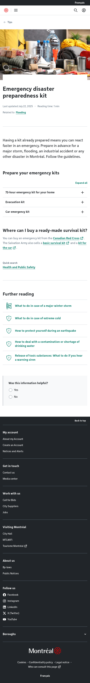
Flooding (21, 112)
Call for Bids (9, 500)
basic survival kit (54, 243)
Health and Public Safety (19, 267)
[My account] (83, 10)
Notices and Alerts (13, 451)
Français (80, 2)
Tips (9, 22)
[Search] (75, 10)
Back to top (80, 420)
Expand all (81, 183)
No (16, 396)
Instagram (11, 601)
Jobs (5, 512)
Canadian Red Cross (66, 238)
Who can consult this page (42, 666)
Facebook (10, 594)
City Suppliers (10, 506)
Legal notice (62, 662)
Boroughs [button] (9, 634)
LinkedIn (10, 607)
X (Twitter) (11, 613)
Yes (16, 390)
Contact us (9, 472)
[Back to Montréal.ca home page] (6, 10)
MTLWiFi (7, 539)
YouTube (10, 619)
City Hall (7, 533)
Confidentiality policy (41, 662)
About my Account (13, 439)
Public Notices (11, 573)
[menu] (15, 10)
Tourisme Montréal (13, 546)
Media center (10, 478)
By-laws (7, 567)
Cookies (21, 662)
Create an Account (13, 445)
